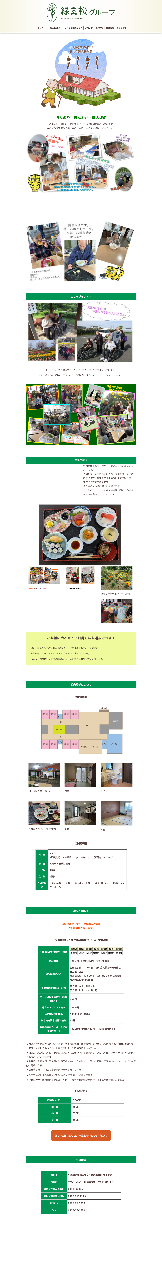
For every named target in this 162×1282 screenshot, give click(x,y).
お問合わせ (121, 27)
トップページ (41, 27)
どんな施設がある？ (73, 27)
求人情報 (99, 27)
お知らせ (89, 27)
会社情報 (110, 27)
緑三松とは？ (56, 27)
